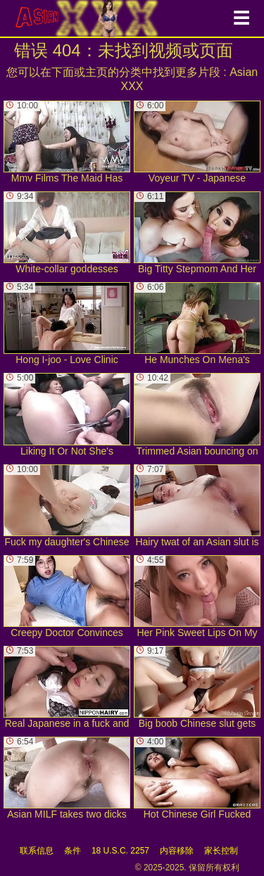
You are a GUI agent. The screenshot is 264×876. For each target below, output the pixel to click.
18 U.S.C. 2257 (120, 851)
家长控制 (221, 851)
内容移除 (177, 851)
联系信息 (37, 851)
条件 (72, 851)
